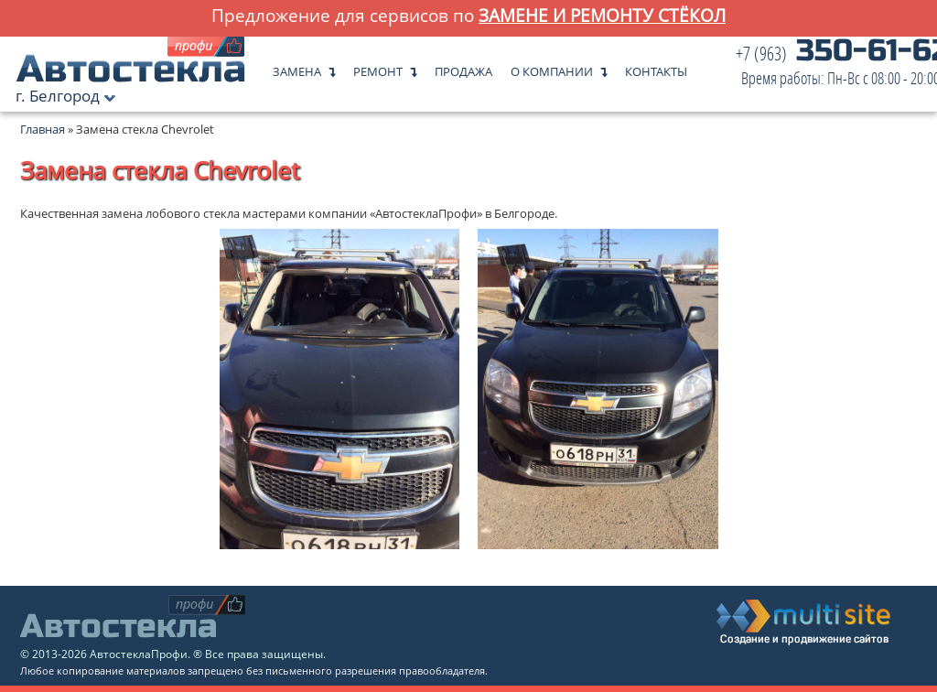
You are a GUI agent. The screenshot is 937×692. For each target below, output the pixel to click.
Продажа (463, 67)
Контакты (656, 67)
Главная (42, 129)
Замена (297, 67)
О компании (552, 67)
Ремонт (378, 67)
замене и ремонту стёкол (602, 15)
